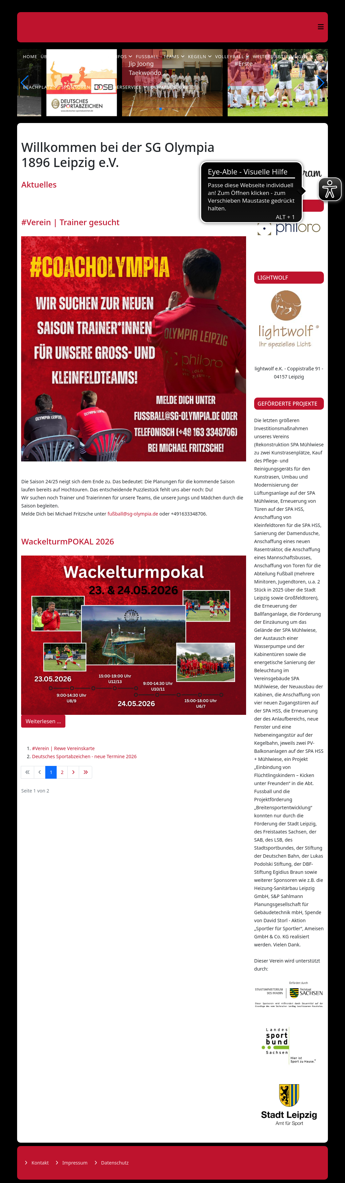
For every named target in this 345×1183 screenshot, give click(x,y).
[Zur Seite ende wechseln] (85, 772)
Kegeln (197, 56)
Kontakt (39, 1162)
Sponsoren (76, 87)
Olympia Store (169, 87)
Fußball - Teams (157, 56)
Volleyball (229, 56)
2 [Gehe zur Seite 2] (62, 772)
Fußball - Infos (105, 56)
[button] (154, 109)
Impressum (74, 1162)
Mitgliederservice (118, 87)
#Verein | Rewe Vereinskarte (63, 748)
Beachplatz (37, 87)
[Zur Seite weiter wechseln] (73, 772)
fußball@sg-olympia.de (133, 514)
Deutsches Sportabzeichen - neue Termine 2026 (84, 756)
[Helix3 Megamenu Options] (321, 26)
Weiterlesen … (43, 721)
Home (30, 56)
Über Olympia (58, 56)
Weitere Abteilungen (280, 56)
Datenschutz (114, 1162)
